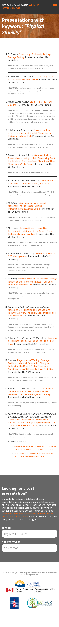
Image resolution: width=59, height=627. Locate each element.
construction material (46, 110)
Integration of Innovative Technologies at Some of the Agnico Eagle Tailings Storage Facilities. (30, 231)
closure (26, 110)
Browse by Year (11, 542)
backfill (21, 65)
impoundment (40, 65)
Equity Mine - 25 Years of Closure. (31, 103)
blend (27, 65)
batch (21, 110)
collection (34, 110)
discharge (12, 113)
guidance (41, 192)
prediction (19, 119)
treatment (25, 122)
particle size (42, 327)
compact (22, 324)
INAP (47, 192)
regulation (39, 91)
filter (31, 65)
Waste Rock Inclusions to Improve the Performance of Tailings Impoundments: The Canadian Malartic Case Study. (31, 422)
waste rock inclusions (34, 437)
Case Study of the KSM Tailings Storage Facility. (31, 78)
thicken (40, 245)
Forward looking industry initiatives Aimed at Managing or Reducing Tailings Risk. (29, 132)
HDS (16, 116)
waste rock (39, 68)
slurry (30, 352)
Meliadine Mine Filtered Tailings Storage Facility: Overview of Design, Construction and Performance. (32, 312)
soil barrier (46, 119)
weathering (45, 195)
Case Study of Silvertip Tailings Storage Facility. (29, 56)
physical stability (14, 91)
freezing (11, 327)
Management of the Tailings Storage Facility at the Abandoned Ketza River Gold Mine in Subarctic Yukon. (32, 281)
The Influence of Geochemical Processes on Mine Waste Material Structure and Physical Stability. (31, 391)
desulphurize (24, 88)
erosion (45, 324)
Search (6, 528)
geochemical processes (28, 192)
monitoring (43, 116)
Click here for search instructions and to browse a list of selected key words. (27, 515)
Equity (42, 113)
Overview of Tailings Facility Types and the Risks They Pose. (32, 340)
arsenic (21, 293)
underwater (19, 94)
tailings (31, 68)
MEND (52, 192)
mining (39, 217)
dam (20, 403)
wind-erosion (28, 330)
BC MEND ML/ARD (21, 7)
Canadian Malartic (26, 242)
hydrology (23, 116)
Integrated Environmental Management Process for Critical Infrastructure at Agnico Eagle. (27, 205)
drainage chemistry (24, 113)
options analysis (48, 88)
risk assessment (50, 91)
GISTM (21, 217)
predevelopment (21, 68)
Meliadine (12, 245)
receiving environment (32, 119)
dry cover (36, 113)
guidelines (23, 144)
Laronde (53, 242)
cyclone (28, 265)
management (29, 217)
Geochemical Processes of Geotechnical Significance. (31, 182)
